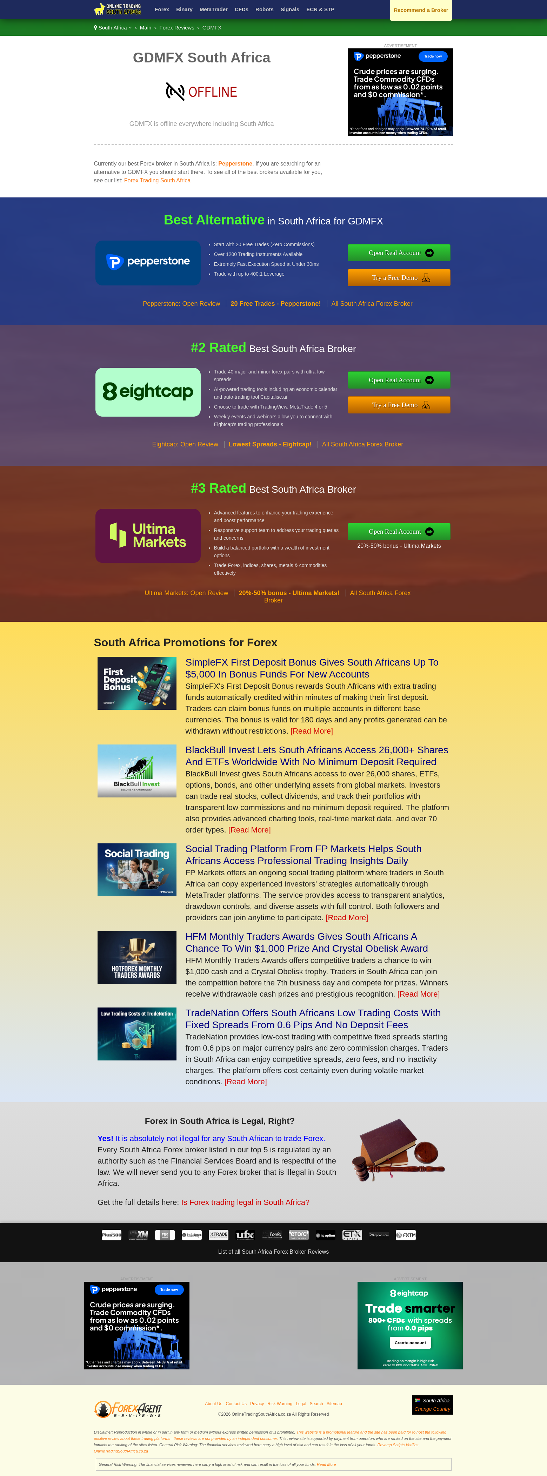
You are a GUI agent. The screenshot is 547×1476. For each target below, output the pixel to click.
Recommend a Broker (421, 10)
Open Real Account (400, 253)
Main (146, 28)
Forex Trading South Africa (157, 180)
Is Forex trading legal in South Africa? (238, 1200)
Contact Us (236, 1403)
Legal (301, 1403)
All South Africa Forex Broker (372, 309)
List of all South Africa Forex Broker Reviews (273, 1252)
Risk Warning (279, 1403)
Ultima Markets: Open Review (186, 598)
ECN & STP (320, 9)
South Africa (113, 28)
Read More (326, 1464)
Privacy (257, 1403)
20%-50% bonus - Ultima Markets (405, 545)
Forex (162, 9)
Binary (184, 9)
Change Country (433, 1409)
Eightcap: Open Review (185, 449)
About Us (213, 1403)
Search (316, 1403)
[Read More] (312, 731)
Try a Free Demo (401, 276)
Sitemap (334, 1403)
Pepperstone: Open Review (181, 309)
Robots (264, 9)
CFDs (241, 9)
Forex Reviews (176, 28)
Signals (290, 9)
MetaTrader (214, 9)
